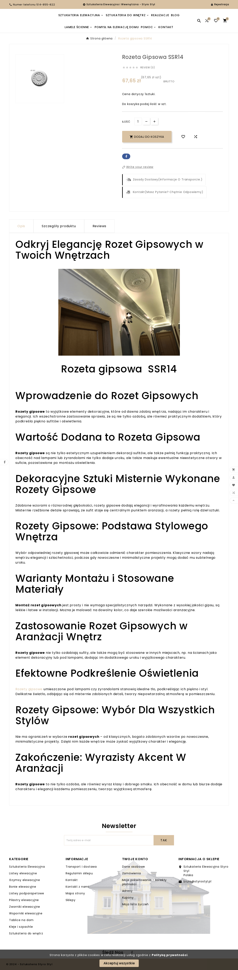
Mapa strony (75, 893)
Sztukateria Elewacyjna (27, 867)
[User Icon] (220, 4)
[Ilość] (138, 121)
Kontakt (72, 880)
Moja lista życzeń (135, 904)
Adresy (127, 891)
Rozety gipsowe (29, 689)
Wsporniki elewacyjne (26, 913)
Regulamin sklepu (79, 873)
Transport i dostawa (81, 867)
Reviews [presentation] (100, 226)
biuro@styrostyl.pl (197, 881)
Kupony (128, 898)
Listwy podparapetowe (26, 893)
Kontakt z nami (77, 887)
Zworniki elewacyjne (24, 907)
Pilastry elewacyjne (24, 900)
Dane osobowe (133, 867)
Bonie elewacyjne (22, 887)
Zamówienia (131, 873)
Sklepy (71, 900)
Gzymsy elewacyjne (24, 880)
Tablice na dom (21, 920)
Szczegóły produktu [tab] (59, 226)
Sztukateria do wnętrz (26, 933)
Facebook (126, 156)
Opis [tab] (21, 226)
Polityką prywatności (170, 955)
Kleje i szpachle (21, 927)
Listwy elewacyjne (23, 873)
